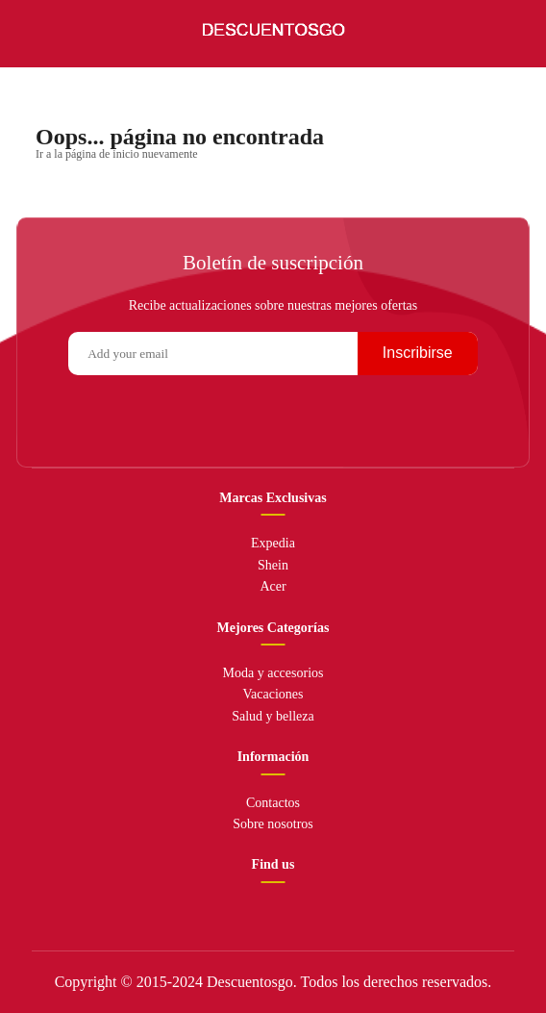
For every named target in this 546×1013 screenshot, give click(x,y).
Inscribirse (418, 352)
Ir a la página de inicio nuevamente (117, 154)
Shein (273, 565)
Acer (272, 586)
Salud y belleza (273, 716)
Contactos (273, 803)
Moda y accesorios (273, 673)
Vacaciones (273, 694)
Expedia (273, 543)
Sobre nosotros (273, 824)
